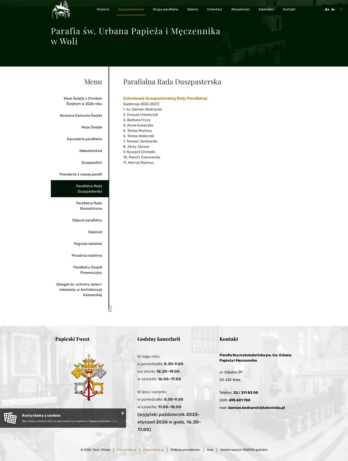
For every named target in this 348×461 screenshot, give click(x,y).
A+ (327, 9)
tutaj (114, 421)
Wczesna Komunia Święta (81, 115)
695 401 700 (239, 400)
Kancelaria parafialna (84, 139)
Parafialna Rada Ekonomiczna (89, 206)
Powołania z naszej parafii (80, 174)
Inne (210, 450)
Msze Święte (91, 127)
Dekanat (95, 232)
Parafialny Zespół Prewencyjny (87, 270)
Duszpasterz (91, 162)
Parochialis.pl (126, 450)
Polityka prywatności (185, 450)
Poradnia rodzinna (87, 255)
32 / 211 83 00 (245, 392)
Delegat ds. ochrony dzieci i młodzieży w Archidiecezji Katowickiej (79, 289)
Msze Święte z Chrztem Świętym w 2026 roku (83, 101)
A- (333, 9)
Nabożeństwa (90, 151)
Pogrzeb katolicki (88, 244)
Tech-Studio (101, 450)
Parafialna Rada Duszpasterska (89, 188)
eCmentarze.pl (153, 450)
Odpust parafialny (87, 220)
